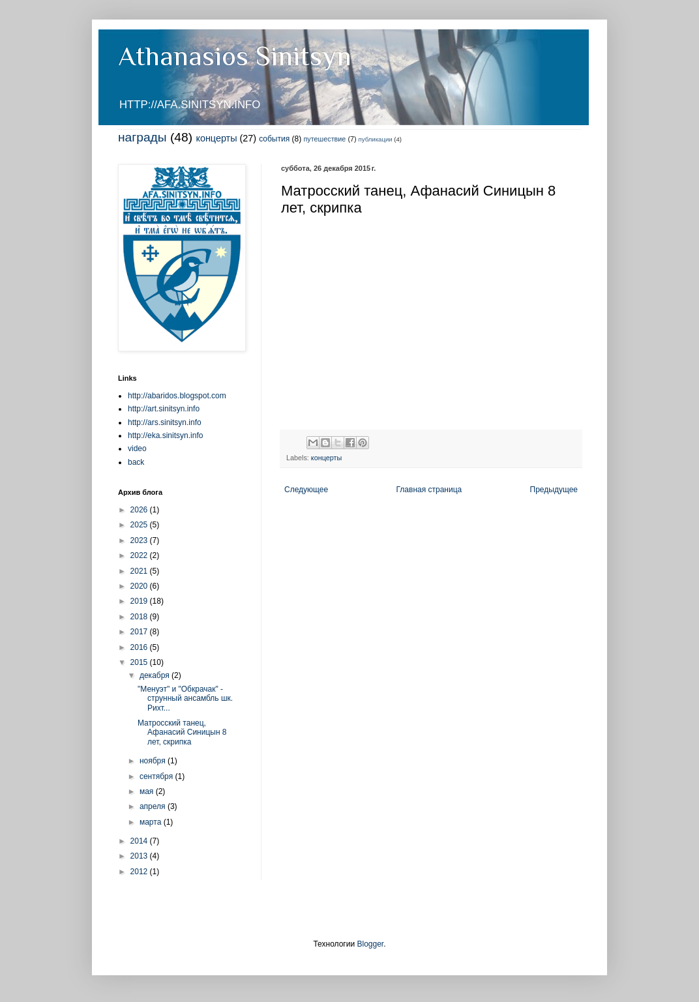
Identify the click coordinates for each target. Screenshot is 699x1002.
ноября (154, 760)
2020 (140, 586)
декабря (155, 675)
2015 (140, 662)
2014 (140, 841)
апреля (154, 806)
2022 (140, 555)
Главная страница (429, 489)
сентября (157, 776)
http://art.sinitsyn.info (164, 408)
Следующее (306, 489)
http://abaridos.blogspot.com (177, 395)
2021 (140, 571)
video (137, 448)
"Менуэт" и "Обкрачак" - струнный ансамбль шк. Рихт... (185, 699)
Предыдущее (554, 489)
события (274, 138)
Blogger (370, 944)
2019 (140, 601)
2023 (140, 540)
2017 (140, 631)
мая (148, 791)
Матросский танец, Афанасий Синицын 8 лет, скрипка (182, 732)
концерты (216, 138)
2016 (140, 647)
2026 (140, 509)
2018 (140, 616)
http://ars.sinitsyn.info (164, 422)
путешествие (325, 139)
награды (142, 137)
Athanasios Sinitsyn (234, 55)
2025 (140, 524)
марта (152, 822)
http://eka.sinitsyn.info (165, 435)
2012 (140, 871)
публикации (376, 139)
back (136, 462)
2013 (140, 856)
